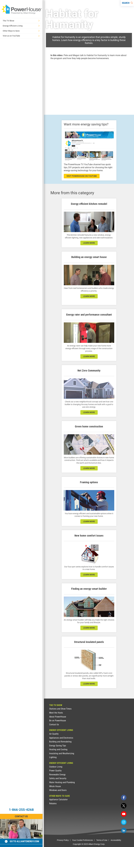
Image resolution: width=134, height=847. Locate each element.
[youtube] (123, 814)
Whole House (55, 786)
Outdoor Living (55, 766)
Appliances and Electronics (61, 738)
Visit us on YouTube (21, 36)
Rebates (53, 803)
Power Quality (55, 770)
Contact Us (54, 724)
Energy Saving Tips (57, 745)
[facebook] (123, 797)
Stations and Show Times (60, 708)
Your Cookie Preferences (82, 840)
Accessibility (116, 840)
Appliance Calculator (58, 799)
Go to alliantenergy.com (22, 841)
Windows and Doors (58, 790)
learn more (89, 243)
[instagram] (123, 822)
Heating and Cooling (58, 749)
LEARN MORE (89, 412)
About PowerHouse (57, 716)
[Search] (127, 3)
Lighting (53, 757)
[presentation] (88, 85)
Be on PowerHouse (57, 720)
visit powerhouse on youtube (82, 176)
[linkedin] (123, 830)
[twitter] (123, 805)
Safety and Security (57, 778)
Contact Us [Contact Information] (21, 816)
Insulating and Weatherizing (61, 753)
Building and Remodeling (60, 741)
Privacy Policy (63, 840)
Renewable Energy (57, 774)
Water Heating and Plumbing (62, 782)
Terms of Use (101, 840)
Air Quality (54, 734)
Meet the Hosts (56, 712)
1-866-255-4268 (21, 810)
